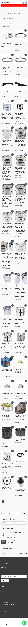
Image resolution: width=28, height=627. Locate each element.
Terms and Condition (6, 606)
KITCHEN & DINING (9, 13)
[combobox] (14, 523)
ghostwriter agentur (6, 611)
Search (23, 513)
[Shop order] (8, 26)
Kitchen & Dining (17, 13)
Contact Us (4, 569)
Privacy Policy (4, 608)
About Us (3, 567)
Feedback (3, 591)
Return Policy (4, 602)
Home (2, 13)
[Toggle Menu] (24, 5)
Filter (4, 553)
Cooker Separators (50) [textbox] (11, 523)
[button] (24, 623)
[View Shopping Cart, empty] (22, 2)
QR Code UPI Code (5, 571)
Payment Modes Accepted (7, 604)
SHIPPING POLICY (5, 609)
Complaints (4, 590)
